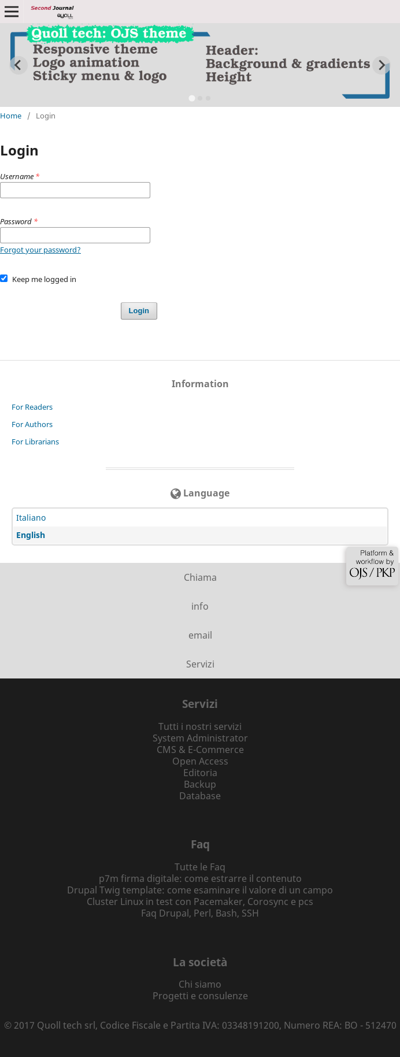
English (30, 534)
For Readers (32, 407)
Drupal (174, 913)
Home (10, 115)
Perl (202, 913)
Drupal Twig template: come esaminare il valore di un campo (200, 890)
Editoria (200, 772)
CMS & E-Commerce (200, 749)
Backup (200, 784)
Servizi (200, 664)
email (200, 635)
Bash (226, 913)
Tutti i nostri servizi (200, 726)
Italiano (31, 517)
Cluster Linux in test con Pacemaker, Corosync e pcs (200, 901)
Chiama (200, 577)
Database (200, 795)
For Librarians (35, 441)
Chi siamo (200, 984)
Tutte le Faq (200, 867)
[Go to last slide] (18, 65)
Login (139, 310)
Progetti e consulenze (200, 995)
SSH (250, 913)
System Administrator (200, 738)
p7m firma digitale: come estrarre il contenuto (200, 878)
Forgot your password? (40, 249)
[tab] (191, 98)
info (200, 606)
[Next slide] (381, 65)
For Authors (32, 424)
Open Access (200, 761)
